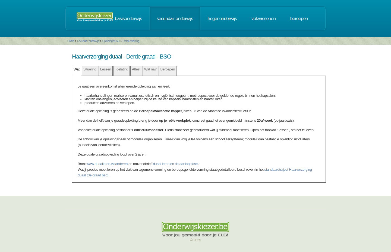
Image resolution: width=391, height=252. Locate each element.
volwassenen (263, 18)
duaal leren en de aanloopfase (175, 164)
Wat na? (150, 69)
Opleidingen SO (111, 41)
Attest (136, 69)
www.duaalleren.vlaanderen (107, 164)
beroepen (299, 18)
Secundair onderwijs (88, 41)
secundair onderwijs (175, 18)
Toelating (121, 69)
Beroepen (167, 69)
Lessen (105, 69)
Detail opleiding (131, 41)
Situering (89, 69)
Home (70, 41)
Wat (77, 69)
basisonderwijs (128, 18)
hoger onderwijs (222, 18)
